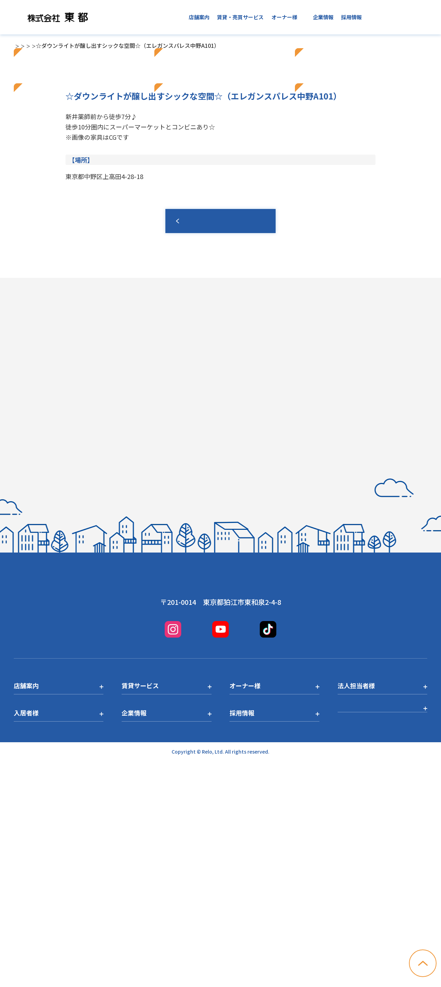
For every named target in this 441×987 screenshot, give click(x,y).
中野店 (66, 45)
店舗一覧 (41, 45)
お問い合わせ (402, 17)
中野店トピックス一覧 (107, 45)
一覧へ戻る (220, 427)
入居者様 (294, 17)
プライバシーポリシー (369, 936)
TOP (19, 45)
